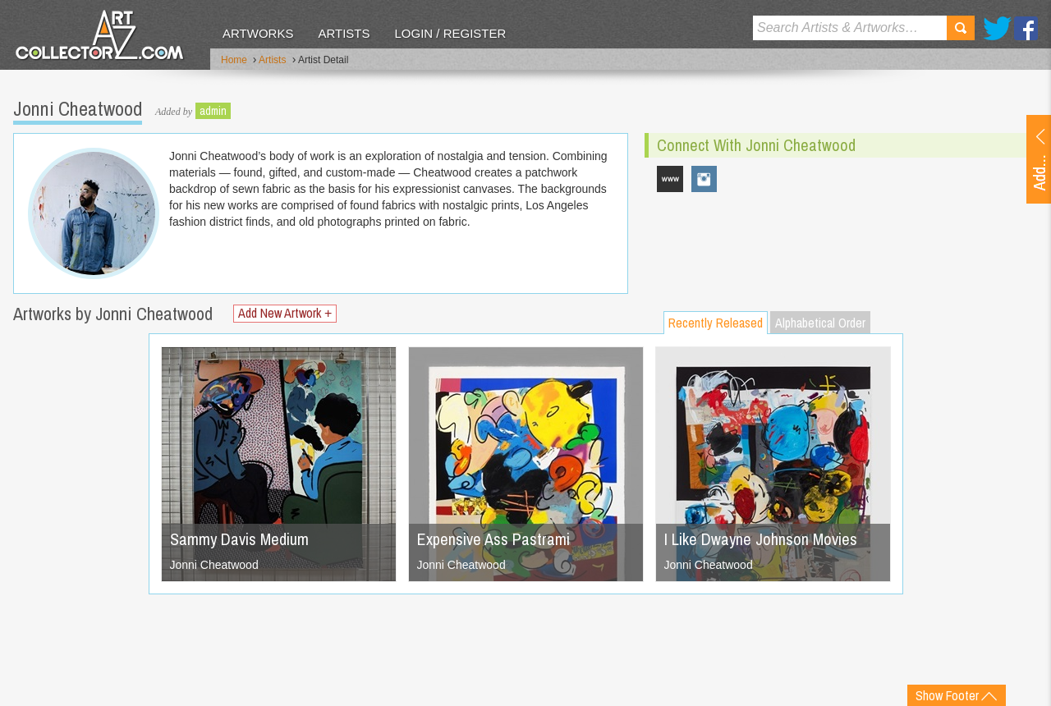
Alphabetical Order (820, 323)
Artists (343, 33)
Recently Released (715, 323)
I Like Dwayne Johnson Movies (760, 539)
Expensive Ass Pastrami (493, 539)
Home (234, 60)
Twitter (997, 28)
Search (961, 28)
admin (213, 110)
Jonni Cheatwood (214, 564)
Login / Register (450, 33)
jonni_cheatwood (704, 179)
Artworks (258, 33)
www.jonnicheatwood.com (670, 179)
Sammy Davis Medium (239, 539)
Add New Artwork (285, 313)
